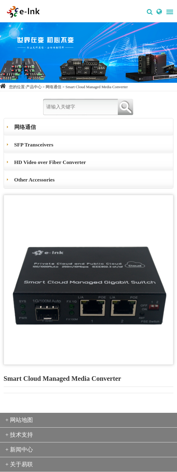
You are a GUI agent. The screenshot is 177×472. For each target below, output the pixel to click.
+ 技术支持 (19, 435)
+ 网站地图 (19, 420)
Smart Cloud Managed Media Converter (97, 87)
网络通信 (53, 87)
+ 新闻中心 (19, 449)
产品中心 (34, 87)
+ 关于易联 (19, 464)
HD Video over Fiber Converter (50, 162)
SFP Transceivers (33, 145)
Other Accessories (34, 180)
